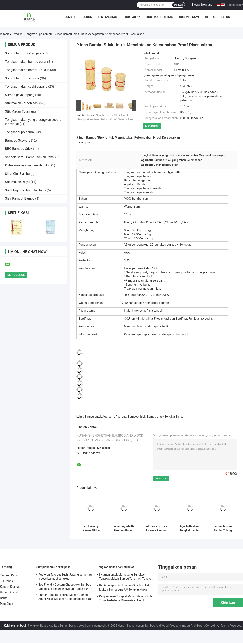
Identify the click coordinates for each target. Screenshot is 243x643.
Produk (86, 17)
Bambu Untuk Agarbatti (99, 416)
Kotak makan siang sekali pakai (27, 165)
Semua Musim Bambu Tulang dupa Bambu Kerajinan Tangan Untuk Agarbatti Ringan (223, 528)
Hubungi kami (189, 17)
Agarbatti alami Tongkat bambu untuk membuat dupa (190, 528)
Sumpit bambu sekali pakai (24, 53)
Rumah (70, 17)
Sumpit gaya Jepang (19, 95)
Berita (210, 17)
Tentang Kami (108, 17)
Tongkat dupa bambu (38, 34)
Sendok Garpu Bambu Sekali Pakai (29, 157)
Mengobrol (151, 125)
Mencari (178, 4)
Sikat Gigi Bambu (17, 174)
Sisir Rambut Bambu (19, 198)
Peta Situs (6, 603)
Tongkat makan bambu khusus (27, 70)
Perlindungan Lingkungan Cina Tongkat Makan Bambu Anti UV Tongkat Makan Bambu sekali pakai (124, 588)
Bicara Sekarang (202, 4)
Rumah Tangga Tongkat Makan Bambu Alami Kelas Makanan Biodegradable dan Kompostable (64, 597)
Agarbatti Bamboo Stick (131, 416)
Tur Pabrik (132, 17)
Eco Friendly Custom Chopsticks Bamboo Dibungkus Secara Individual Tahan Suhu (64, 586)
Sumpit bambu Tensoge (22, 78)
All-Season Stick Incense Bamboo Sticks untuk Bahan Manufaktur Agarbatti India (156, 528)
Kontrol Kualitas (159, 17)
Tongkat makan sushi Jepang (26, 87)
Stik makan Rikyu (17, 182)
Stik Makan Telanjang (20, 111)
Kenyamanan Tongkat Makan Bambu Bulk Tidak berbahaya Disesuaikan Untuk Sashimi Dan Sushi (125, 599)
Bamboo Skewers (17, 140)
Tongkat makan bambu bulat (25, 62)
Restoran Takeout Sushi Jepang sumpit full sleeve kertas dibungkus (65, 576)
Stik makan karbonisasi (21, 103)
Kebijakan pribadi (15, 625)
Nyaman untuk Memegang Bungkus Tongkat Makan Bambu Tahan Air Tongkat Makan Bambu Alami (126, 577)
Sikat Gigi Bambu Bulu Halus (25, 190)
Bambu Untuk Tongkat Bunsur (165, 416)
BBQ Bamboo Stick (18, 149)
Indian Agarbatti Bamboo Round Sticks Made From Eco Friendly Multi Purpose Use (123, 528)
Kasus (225, 17)
